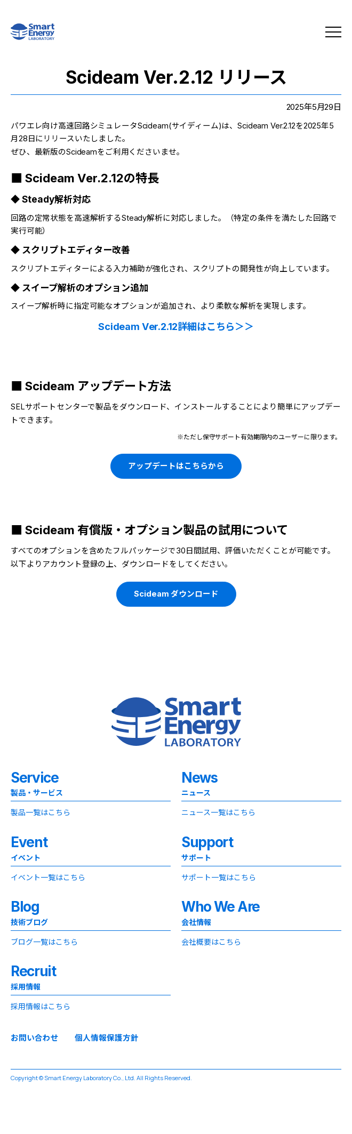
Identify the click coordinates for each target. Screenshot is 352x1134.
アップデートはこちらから (176, 466)
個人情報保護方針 (107, 1038)
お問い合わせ (35, 1038)
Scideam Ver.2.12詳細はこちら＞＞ (176, 326)
